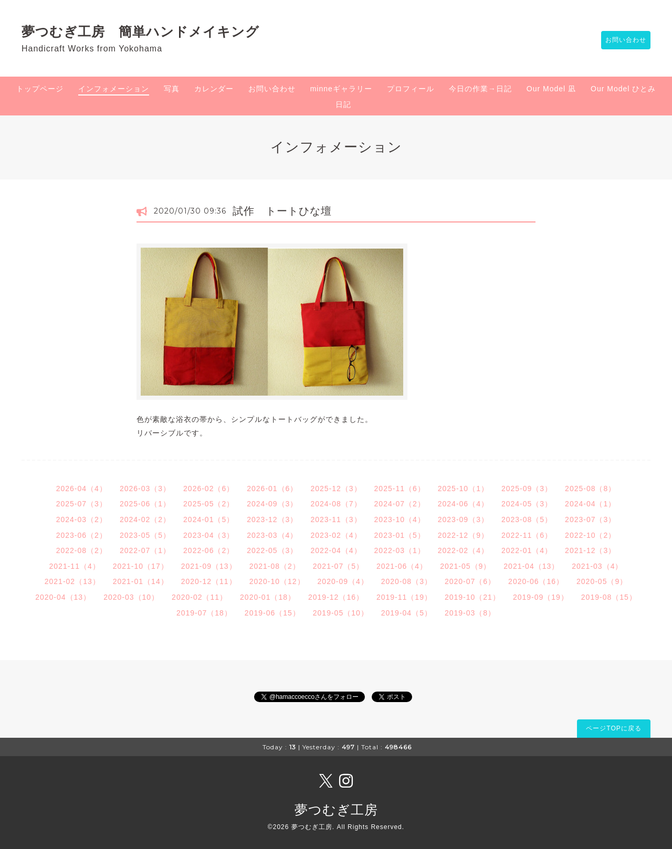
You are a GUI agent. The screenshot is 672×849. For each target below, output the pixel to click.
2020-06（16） (536, 581)
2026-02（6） (208, 488)
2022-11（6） (526, 535)
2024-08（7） (335, 504)
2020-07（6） (470, 581)
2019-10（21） (472, 597)
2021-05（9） (465, 566)
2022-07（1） (145, 550)
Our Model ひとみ (623, 88)
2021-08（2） (274, 566)
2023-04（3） (208, 535)
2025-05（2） (208, 504)
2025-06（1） (145, 504)
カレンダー (214, 88)
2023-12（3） (272, 519)
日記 (343, 104)
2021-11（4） (74, 566)
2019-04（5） (406, 613)
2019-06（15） (272, 613)
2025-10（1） (463, 488)
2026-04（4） (81, 488)
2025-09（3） (526, 488)
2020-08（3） (406, 581)
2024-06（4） (463, 504)
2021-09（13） (209, 566)
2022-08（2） (81, 550)
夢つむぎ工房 (336, 809)
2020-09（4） (343, 581)
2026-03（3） (145, 488)
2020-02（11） (199, 597)
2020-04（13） (63, 597)
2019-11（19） (404, 597)
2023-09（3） (463, 519)
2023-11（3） (335, 519)
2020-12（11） (209, 581)
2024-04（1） (590, 504)
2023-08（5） (526, 519)
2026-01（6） (272, 488)
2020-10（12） (277, 581)
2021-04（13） (531, 566)
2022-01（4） (526, 550)
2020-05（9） (601, 581)
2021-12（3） (590, 550)
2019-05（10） (341, 613)
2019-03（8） (470, 613)
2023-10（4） (399, 519)
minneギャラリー (341, 88)
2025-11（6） (399, 488)
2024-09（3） (272, 504)
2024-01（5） (208, 519)
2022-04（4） (335, 550)
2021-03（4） (597, 566)
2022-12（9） (463, 535)
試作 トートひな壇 (282, 211)
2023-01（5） (399, 535)
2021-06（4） (401, 566)
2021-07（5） (338, 566)
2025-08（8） (590, 488)
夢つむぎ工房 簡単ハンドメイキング (147, 31)
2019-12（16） (336, 597)
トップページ (40, 88)
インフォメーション (113, 88)
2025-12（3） (335, 488)
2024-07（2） (399, 504)
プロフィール (410, 88)
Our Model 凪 (551, 88)
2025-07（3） (81, 504)
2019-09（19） (541, 597)
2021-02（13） (72, 581)
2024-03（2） (81, 519)
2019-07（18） (204, 613)
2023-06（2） (81, 535)
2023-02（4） (335, 535)
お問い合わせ (620, 40)
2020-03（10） (131, 597)
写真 (172, 88)
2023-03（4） (272, 535)
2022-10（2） (590, 535)
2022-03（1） (399, 550)
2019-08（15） (609, 597)
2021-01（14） (141, 581)
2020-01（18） (268, 597)
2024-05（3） (526, 504)
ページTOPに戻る (613, 728)
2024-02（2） (145, 519)
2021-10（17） (141, 566)
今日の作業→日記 (480, 88)
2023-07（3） (590, 519)
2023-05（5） (145, 535)
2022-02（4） (463, 550)
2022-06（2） (208, 550)
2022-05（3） (272, 550)
